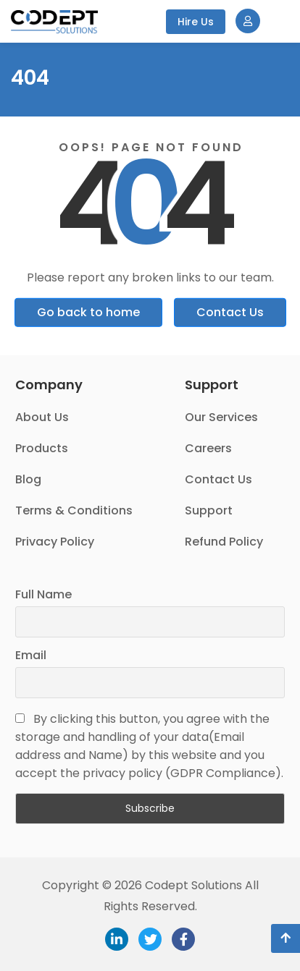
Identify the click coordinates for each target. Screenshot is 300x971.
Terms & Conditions (74, 510)
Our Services (221, 417)
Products (41, 448)
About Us (42, 417)
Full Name (43, 594)
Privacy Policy (54, 541)
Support (209, 510)
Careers (208, 448)
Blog (28, 479)
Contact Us (230, 312)
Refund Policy (224, 541)
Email (30, 655)
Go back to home (88, 312)
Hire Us (196, 21)
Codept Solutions (193, 885)
